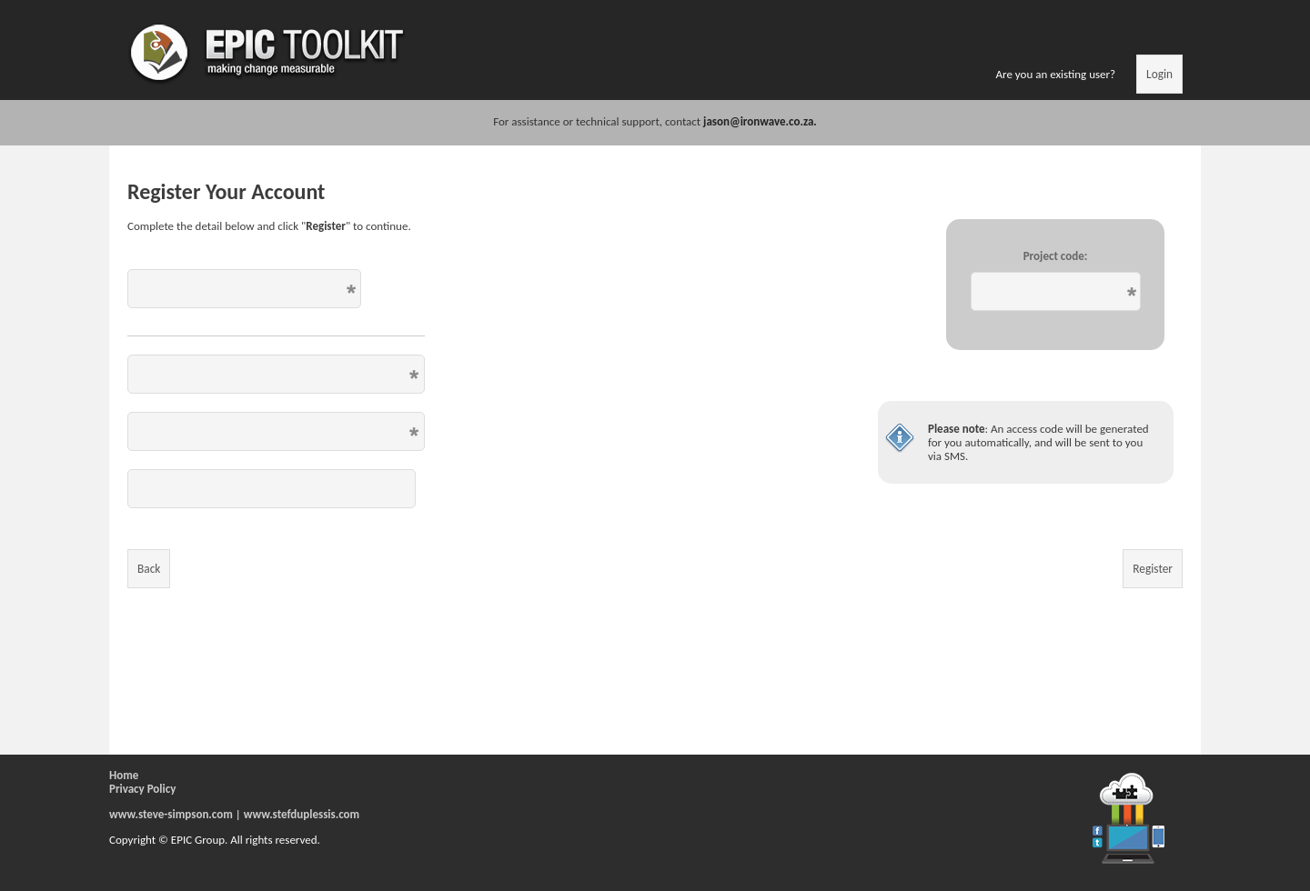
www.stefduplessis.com (301, 814)
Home (123, 775)
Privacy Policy (142, 789)
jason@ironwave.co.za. (760, 121)
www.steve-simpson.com (171, 814)
